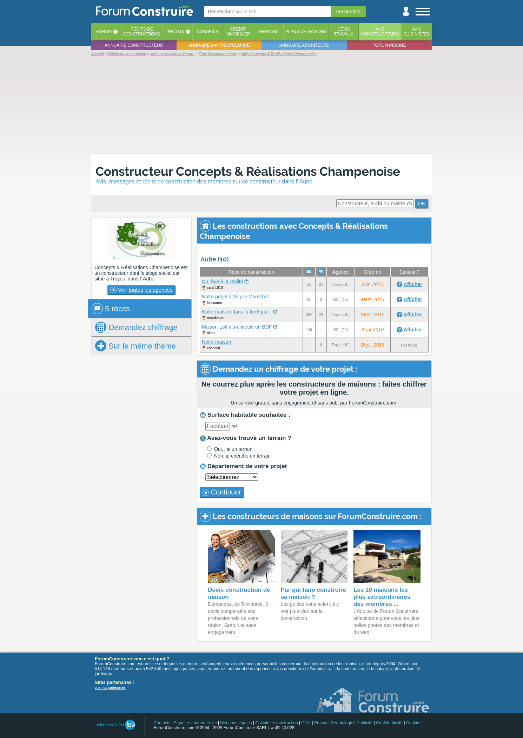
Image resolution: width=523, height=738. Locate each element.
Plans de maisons (306, 31)
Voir (141, 290)
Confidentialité (389, 722)
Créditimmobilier (237, 32)
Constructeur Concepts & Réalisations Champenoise (247, 171)
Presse (320, 722)
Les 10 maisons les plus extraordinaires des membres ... (382, 597)
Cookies (413, 722)
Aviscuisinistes (416, 32)
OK (421, 203)
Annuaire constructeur (134, 45)
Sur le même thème (135, 345)
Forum (104, 31)
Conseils (207, 31)
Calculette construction (276, 722)
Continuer (222, 492)
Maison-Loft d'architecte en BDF (237, 327)
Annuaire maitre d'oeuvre (219, 45)
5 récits (111, 308)
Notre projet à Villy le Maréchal (235, 296)
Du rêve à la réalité (222, 281)
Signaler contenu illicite (195, 722)
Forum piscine (389, 45)
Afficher (413, 284)
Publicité (364, 722)
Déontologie (342, 722)
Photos (175, 31)
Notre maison (216, 342)
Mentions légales (236, 722)
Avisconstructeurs (380, 32)
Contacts (162, 722)
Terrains (268, 31)
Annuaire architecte (304, 45)
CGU (306, 722)
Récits (141, 32)
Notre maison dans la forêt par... (237, 312)
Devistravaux (343, 32)
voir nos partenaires (110, 688)
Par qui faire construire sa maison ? (313, 593)
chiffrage (136, 327)
